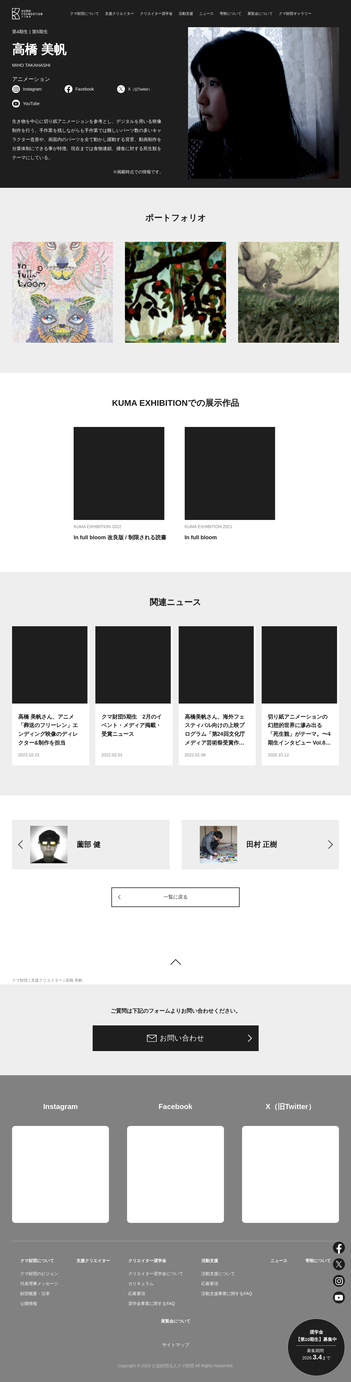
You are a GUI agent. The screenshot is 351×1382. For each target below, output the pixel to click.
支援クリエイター (119, 13)
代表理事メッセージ (39, 1283)
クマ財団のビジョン (39, 1273)
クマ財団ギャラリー (295, 13)
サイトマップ (175, 1344)
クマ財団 (20, 980)
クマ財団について (84, 13)
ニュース (206, 13)
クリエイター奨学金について (155, 1273)
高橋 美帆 (73, 980)
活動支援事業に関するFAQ (226, 1293)
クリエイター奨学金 (156, 13)
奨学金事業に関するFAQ (151, 1303)
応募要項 (136, 1293)
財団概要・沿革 (35, 1293)
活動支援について (218, 1273)
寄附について (230, 13)
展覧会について (260, 13)
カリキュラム (141, 1283)
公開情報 (28, 1303)
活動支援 (186, 13)
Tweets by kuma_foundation (270, 1130)
